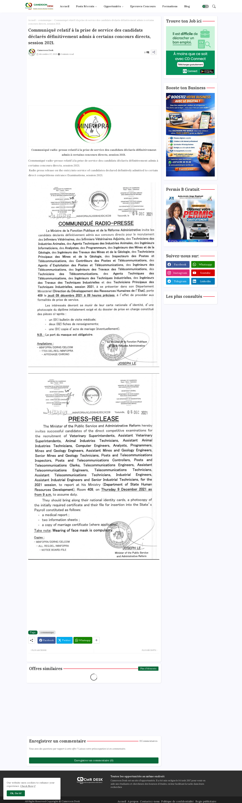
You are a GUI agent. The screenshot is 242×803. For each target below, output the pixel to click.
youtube (205, 273)
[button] (205, 6)
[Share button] (96, 640)
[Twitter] (64, 640)
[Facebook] (46, 640)
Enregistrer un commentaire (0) (93, 760)
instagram (180, 273)
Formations (169, 6)
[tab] (65, 6)
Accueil (64, 6)
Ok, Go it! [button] (16, 793)
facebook (180, 264)
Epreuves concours (143, 6)
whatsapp (205, 264)
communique (45, 20)
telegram (180, 281)
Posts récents (85, 6)
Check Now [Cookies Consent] (26, 786)
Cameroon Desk (70, 801)
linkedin (205, 281)
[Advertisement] (93, 81)
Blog (187, 6)
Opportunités (112, 6)
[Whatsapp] (82, 640)
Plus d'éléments (148, 668)
